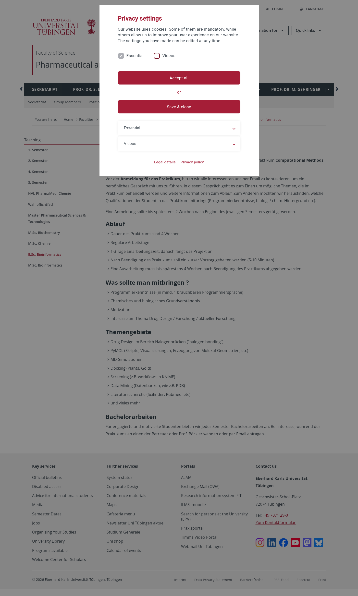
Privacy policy (192, 162)
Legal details (165, 162)
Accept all (179, 77)
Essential (135, 55)
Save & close (179, 106)
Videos (168, 55)
